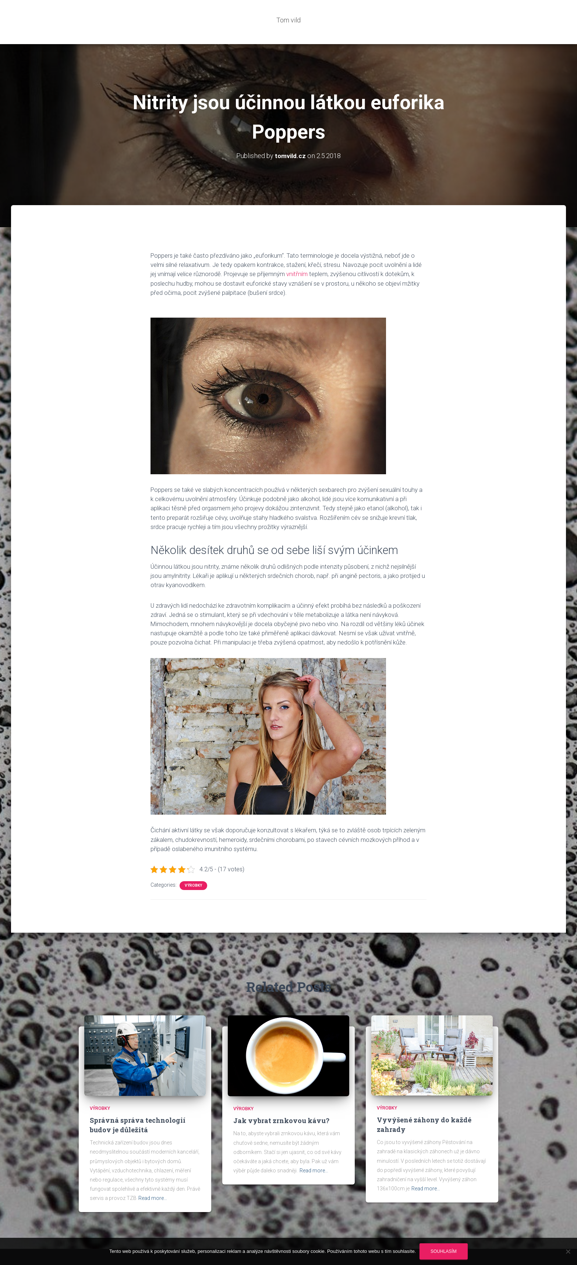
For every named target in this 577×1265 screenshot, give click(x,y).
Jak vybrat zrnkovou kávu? (281, 1098)
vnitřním (296, 251)
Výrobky (193, 863)
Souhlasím (444, 1251)
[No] (567, 1251)
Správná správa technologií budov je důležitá (137, 1103)
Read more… (152, 1176)
